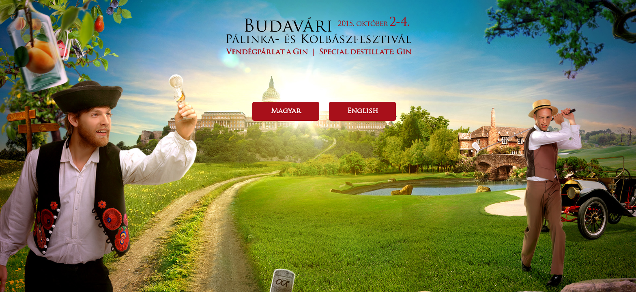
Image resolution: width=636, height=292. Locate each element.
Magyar (286, 110)
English (362, 110)
